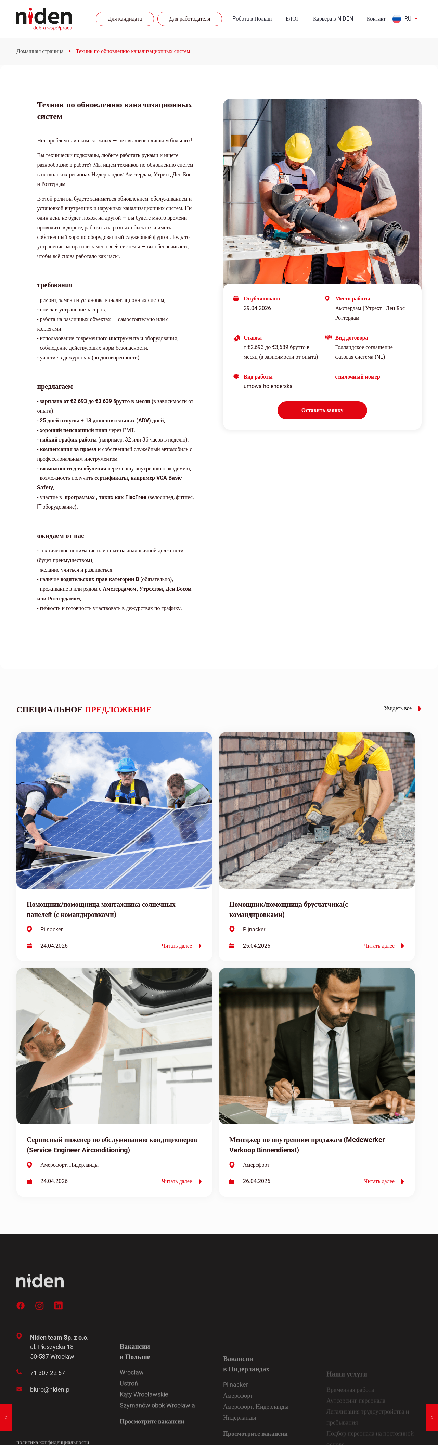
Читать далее (182, 946)
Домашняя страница (40, 51)
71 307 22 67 (47, 1425)
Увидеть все (403, 708)
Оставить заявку (322, 410)
